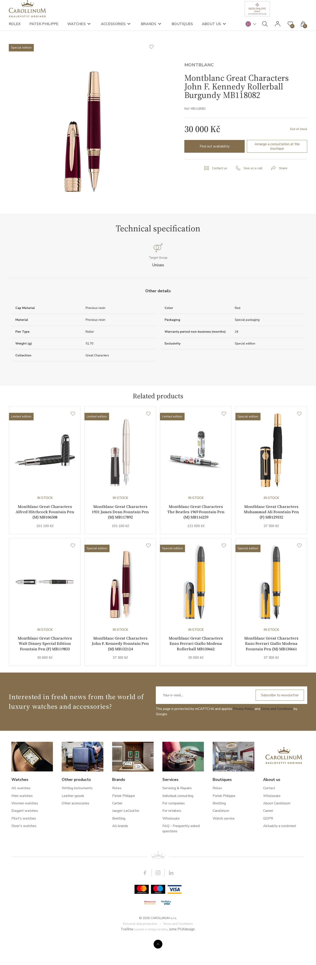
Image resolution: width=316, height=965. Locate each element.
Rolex (15, 28)
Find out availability (215, 164)
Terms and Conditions (276, 732)
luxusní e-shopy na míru (150, 953)
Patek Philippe (44, 28)
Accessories (113, 28)
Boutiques (182, 28)
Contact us (218, 186)
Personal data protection (140, 947)
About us (211, 28)
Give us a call (253, 186)
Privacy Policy (243, 732)
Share (284, 186)
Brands (148, 28)
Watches (76, 28)
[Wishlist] (72, 433)
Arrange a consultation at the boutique (277, 164)
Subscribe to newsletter (278, 718)
